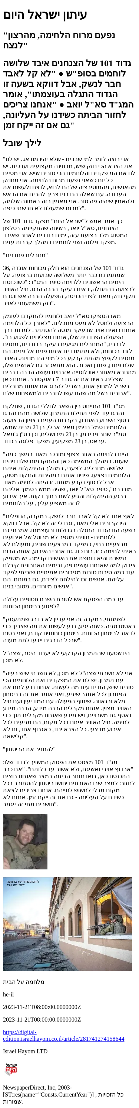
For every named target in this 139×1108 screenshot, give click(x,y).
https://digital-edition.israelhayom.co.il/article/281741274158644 (63, 1035)
